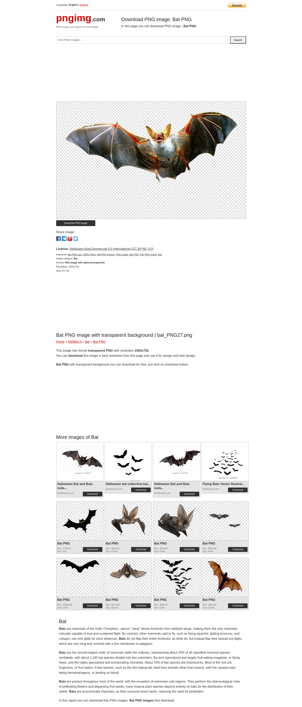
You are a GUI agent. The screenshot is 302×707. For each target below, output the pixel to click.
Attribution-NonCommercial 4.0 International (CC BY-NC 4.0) (111, 249)
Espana (84, 4)
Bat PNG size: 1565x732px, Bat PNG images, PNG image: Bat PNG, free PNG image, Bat (115, 254)
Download (92, 494)
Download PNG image (75, 223)
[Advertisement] (151, 74)
